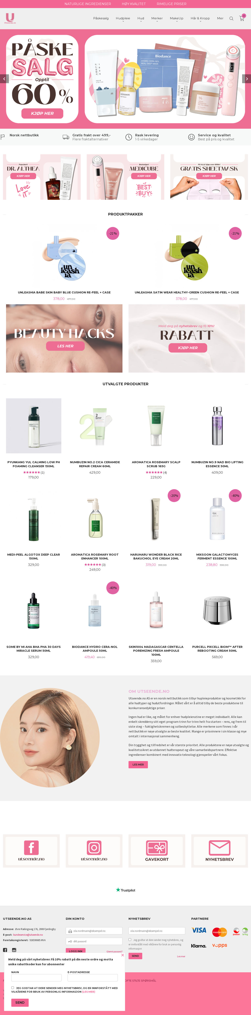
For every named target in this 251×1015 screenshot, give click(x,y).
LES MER (138, 764)
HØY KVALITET (134, 4)
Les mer (181, 955)
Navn (36, 976)
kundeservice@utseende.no (28, 934)
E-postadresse (93, 976)
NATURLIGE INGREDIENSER (88, 4)
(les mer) (88, 991)
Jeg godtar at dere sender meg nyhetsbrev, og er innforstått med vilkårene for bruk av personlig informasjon (156, 944)
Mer (220, 18)
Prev (4, 78)
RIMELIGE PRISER (171, 4)
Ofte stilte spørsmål (140, 980)
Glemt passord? (114, 951)
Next (246, 78)
